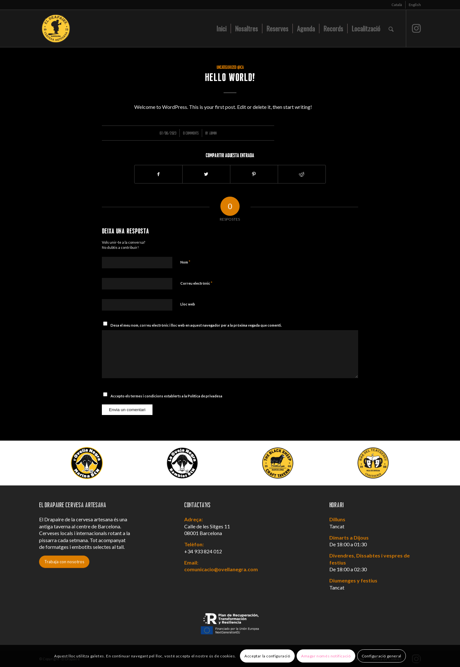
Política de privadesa (205, 396)
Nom (185, 261)
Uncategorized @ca (230, 67)
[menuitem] (397, 5)
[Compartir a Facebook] (158, 174)
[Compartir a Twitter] (206, 174)
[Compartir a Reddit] (301, 174)
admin (213, 133)
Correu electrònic (196, 283)
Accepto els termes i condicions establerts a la (166, 396)
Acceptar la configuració (267, 656)
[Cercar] (391, 28)
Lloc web (187, 304)
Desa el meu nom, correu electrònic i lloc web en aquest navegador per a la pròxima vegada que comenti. (196, 325)
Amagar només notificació (325, 656)
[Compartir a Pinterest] (254, 174)
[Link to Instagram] (416, 28)
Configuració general (381, 656)
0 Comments (191, 133)
